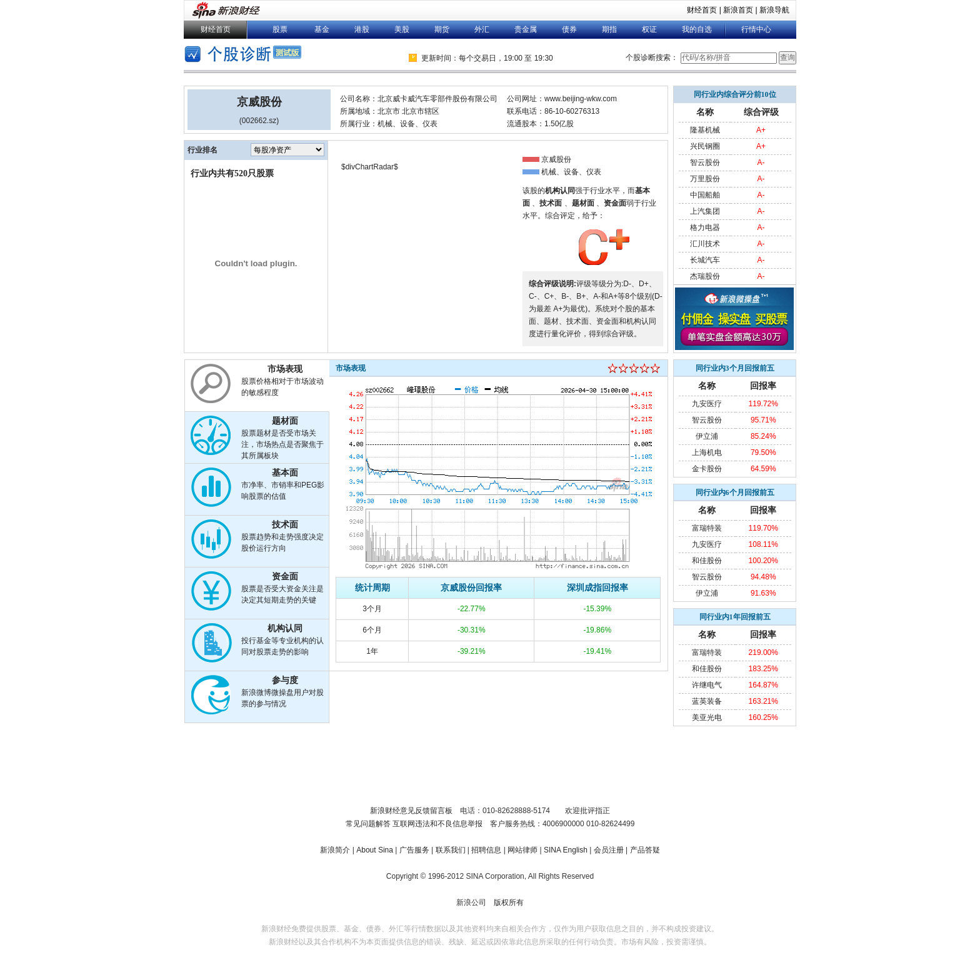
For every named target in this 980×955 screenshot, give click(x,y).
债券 (569, 29)
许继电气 (707, 685)
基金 (321, 29)
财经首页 (702, 10)
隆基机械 (705, 130)
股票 (280, 29)
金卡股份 (707, 468)
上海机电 (707, 452)
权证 (649, 29)
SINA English (566, 850)
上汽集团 (705, 211)
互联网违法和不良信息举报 (437, 823)
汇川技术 (705, 243)
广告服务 (414, 850)
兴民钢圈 (705, 146)
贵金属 (525, 29)
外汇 (481, 29)
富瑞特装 (707, 528)
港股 (361, 29)
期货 (441, 29)
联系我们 (451, 850)
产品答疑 (645, 850)
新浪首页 (738, 10)
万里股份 (705, 178)
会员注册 (609, 850)
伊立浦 (707, 436)
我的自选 (697, 29)
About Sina (374, 850)
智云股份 (705, 162)
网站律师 (523, 850)
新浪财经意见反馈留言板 (411, 810)
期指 (609, 29)
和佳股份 (707, 560)
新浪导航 (774, 10)
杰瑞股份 (705, 276)
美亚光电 (707, 717)
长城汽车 (705, 260)
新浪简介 (335, 850)
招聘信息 (486, 850)
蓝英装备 (707, 701)
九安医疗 (707, 403)
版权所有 (509, 902)
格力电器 (705, 227)
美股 (401, 29)
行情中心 (756, 29)
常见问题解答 (368, 823)
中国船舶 (705, 195)
